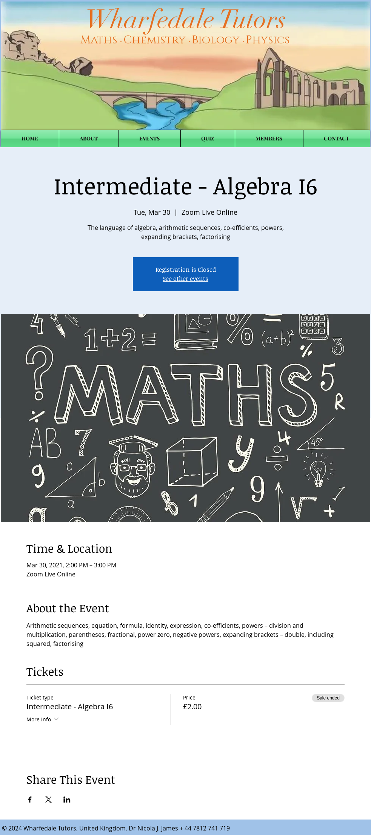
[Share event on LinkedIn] (67, 799)
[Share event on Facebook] (30, 799)
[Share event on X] (48, 799)
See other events (185, 278)
